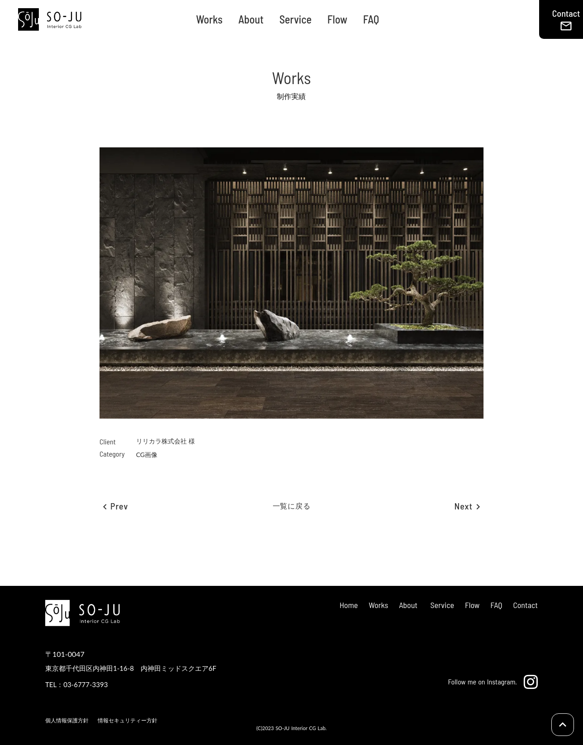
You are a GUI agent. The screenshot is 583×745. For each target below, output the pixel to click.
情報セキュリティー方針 (127, 720)
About (251, 19)
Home (349, 605)
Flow (337, 19)
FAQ (371, 19)
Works (209, 19)
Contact (525, 605)
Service (296, 19)
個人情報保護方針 (67, 720)
